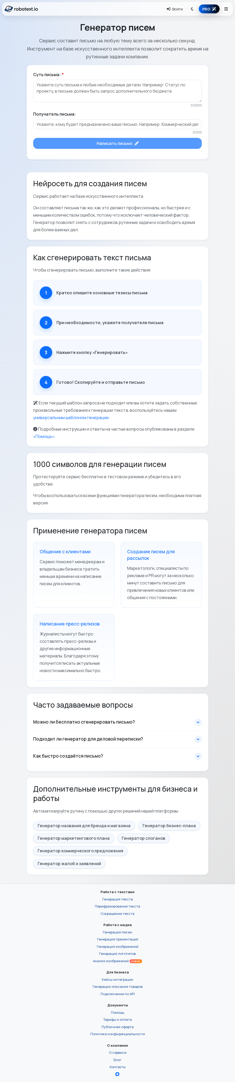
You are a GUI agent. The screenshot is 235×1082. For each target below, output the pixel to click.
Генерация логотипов (117, 953)
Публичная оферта (118, 1026)
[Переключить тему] (192, 8)
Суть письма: (48, 74)
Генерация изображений (117, 946)
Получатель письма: (54, 114)
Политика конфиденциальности (117, 1034)
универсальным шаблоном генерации (71, 417)
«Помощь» (44, 436)
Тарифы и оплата (117, 1019)
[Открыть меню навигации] (226, 8)
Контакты (118, 1066)
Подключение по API (118, 993)
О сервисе (117, 1052)
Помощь (117, 1012)
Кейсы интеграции (117, 979)
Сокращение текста (117, 913)
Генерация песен (117, 932)
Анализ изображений (117, 961)
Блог (117, 1059)
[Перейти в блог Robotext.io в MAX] (117, 1074)
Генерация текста (117, 899)
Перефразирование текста (117, 906)
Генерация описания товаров (118, 986)
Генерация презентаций (117, 939)
